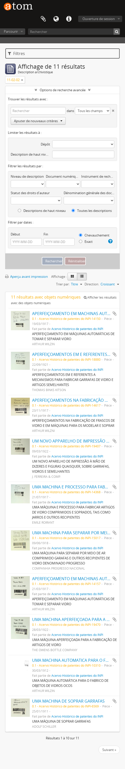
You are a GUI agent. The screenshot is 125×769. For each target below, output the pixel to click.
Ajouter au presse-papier (114, 313)
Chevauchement (94, 235)
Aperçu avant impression (26, 276)
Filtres (16, 53)
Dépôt (45, 144)
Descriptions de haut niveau (42, 210)
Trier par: (63, 284)
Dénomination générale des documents (89, 193)
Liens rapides (68, 19)
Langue (56, 19)
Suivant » (109, 749)
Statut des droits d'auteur (30, 193)
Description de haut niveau (30, 154)
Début (15, 234)
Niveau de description (27, 176)
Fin (46, 234)
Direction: (92, 284)
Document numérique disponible (63, 176)
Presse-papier (43, 19)
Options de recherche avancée (63, 90)
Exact (86, 241)
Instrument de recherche (97, 176)
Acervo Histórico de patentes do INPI (77, 329)
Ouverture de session (98, 18)
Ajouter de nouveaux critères (38, 121)
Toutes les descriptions (92, 210)
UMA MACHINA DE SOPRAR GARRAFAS (68, 701)
